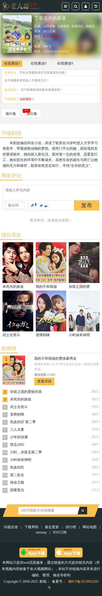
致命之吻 (17, 482)
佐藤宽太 (92, 26)
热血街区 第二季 (23, 422)
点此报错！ (27, 99)
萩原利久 (78, 26)
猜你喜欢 (11, 235)
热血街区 (17, 467)
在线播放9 (65, 63)
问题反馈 (11, 527)
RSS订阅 (59, 532)
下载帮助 (31, 527)
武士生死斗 (19, 407)
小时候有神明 (20, 460)
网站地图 (90, 527)
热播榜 (8, 348)
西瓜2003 (17, 445)
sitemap (41, 532)
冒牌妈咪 (17, 414)
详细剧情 (11, 133)
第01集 (11, 114)
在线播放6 (38, 63)
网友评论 (11, 175)
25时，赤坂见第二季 (26, 452)
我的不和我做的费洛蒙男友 (55, 358)
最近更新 (52, 527)
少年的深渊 (19, 437)
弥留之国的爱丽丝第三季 (26, 392)
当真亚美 (63, 26)
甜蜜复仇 (17, 490)
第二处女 (17, 475)
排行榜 (70, 527)
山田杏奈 (49, 26)
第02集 (32, 114)
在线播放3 (12, 63)
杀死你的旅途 (20, 399)
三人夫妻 (17, 429)
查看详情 (44, 381)
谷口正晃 (49, 31)
